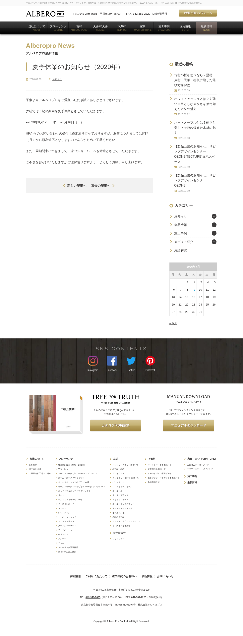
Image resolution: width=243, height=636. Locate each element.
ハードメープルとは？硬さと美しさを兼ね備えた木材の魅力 (195, 127)
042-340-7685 (88, 13)
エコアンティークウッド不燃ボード (164, 478)
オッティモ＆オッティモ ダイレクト (74, 491)
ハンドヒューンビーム (122, 487)
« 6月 (173, 323)
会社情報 (75, 576)
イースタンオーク (66, 504)
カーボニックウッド (67, 517)
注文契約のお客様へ (124, 576)
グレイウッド (118, 473)
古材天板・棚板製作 (121, 526)
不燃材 (121, 28)
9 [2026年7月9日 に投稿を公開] (194, 289)
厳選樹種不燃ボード (157, 469)
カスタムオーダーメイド (198, 465)
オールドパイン (119, 513)
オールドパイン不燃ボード (160, 473)
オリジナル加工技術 (67, 552)
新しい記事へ (76, 185)
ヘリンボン (63, 534)
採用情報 (185, 28)
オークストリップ (66, 521)
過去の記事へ (100, 185)
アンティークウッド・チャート (126, 521)
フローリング (58, 28)
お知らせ (57, 79)
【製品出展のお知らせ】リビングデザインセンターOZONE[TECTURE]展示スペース (195, 154)
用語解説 (180, 250)
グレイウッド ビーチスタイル (125, 478)
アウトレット (64, 469)
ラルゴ (61, 495)
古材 (79, 28)
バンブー (62, 539)
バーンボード (118, 482)
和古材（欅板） (119, 469)
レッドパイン (64, 513)
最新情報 (206, 28)
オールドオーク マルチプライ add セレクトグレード (81, 487)
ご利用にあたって (96, 576)
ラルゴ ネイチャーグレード (70, 499)
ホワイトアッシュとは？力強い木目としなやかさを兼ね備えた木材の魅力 (195, 104)
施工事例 (163, 28)
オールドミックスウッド (123, 504)
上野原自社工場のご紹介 (40, 473)
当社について (36, 28)
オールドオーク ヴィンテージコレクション (77, 473)
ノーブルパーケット (67, 526)
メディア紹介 (183, 242)
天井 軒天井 (100, 28)
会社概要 (33, 465)
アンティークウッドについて (125, 465)
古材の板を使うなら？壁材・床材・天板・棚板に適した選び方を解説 (195, 80)
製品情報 (180, 225)
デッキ (61, 543)
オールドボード (119, 491)
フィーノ (62, 508)
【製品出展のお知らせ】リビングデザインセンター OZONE (195, 180)
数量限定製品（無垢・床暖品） (72, 465)
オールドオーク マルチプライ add (73, 482)
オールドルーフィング (122, 508)
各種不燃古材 (118, 517)
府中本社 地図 (35, 469)
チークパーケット (66, 530)
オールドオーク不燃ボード (160, 465)
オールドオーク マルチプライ (71, 478)
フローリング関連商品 (68, 547)
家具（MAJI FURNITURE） (202, 458)
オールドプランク (120, 495)
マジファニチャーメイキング (200, 469)
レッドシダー (118, 539)
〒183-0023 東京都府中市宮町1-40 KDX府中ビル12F (121, 589)
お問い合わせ (165, 576)
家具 (143, 28)
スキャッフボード (120, 499)
